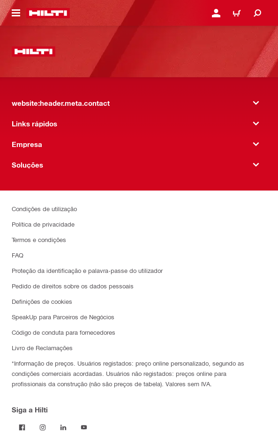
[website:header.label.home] (48, 13)
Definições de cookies (42, 301)
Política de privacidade (43, 224)
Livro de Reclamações (42, 347)
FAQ (17, 254)
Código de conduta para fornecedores (63, 332)
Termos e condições (39, 239)
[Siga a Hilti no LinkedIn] (63, 427)
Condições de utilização (44, 208)
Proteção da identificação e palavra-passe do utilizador (87, 270)
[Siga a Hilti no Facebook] (22, 427)
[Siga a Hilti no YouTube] (84, 427)
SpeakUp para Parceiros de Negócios (63, 316)
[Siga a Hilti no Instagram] (42, 427)
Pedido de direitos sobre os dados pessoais (73, 285)
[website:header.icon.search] (257, 13)
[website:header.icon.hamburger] (16, 13)
